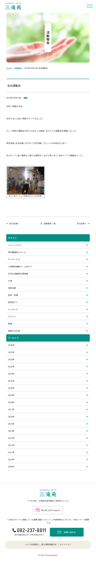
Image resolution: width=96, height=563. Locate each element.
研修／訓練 (48, 295)
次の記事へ (83, 223)
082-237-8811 (29, 530)
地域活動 (48, 288)
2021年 (48, 381)
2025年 (48, 352)
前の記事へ (12, 223)
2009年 (48, 466)
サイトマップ (65, 544)
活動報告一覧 (48, 223)
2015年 (48, 423)
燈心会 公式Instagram (48, 510)
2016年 (48, 416)
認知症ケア (48, 302)
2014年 (48, 431)
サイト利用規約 (31, 544)
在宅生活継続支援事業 (48, 273)
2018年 (48, 402)
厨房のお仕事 (48, 331)
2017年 (48, 409)
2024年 (48, 359)
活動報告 (18, 68)
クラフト (48, 316)
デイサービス (48, 259)
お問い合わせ (67, 532)
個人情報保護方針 (49, 544)
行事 (48, 281)
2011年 (48, 452)
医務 (48, 323)
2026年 (48, 345)
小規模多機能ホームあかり (48, 266)
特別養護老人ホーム (48, 252)
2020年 (48, 388)
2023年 (48, 366)
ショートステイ (48, 245)
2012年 (48, 445)
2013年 (48, 438)
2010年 (48, 459)
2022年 (48, 373)
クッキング (48, 309)
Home (9, 68)
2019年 (48, 395)
